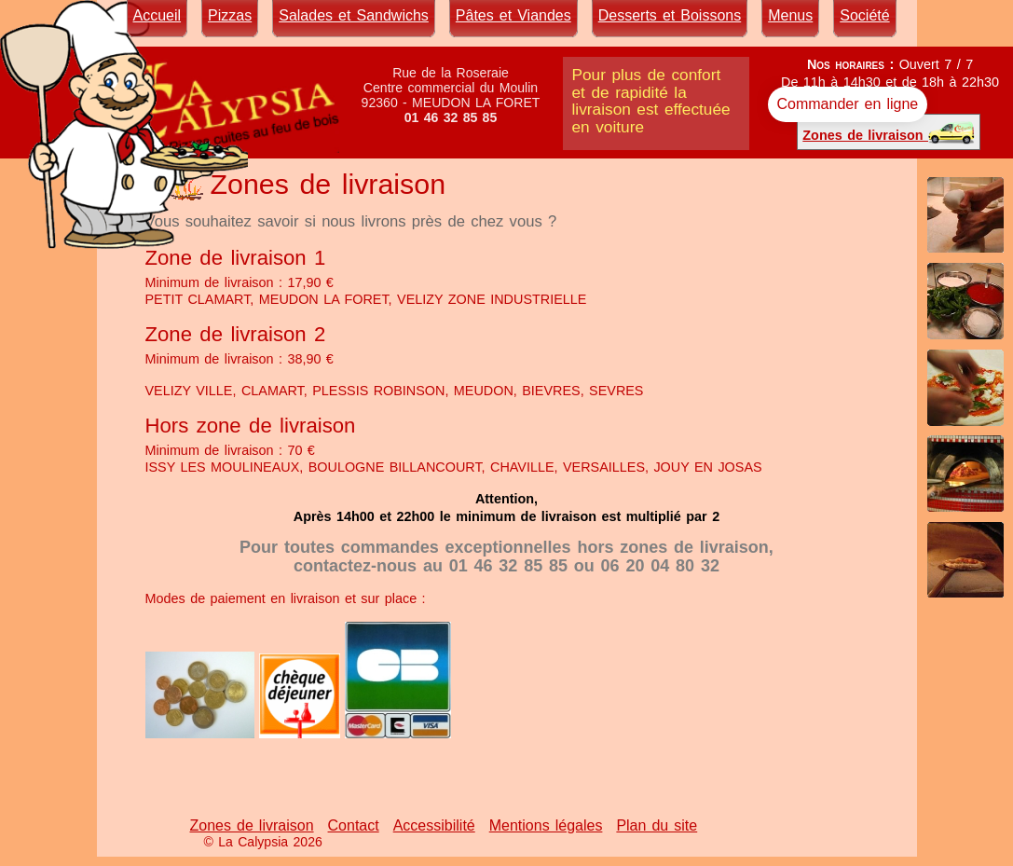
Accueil (157, 15)
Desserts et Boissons (669, 15)
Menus (790, 15)
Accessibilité (434, 825)
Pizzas (230, 15)
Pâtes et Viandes (513, 15)
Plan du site (656, 825)
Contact (353, 825)
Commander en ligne (848, 104)
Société (864, 15)
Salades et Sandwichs (354, 15)
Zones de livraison (888, 131)
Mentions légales (546, 825)
